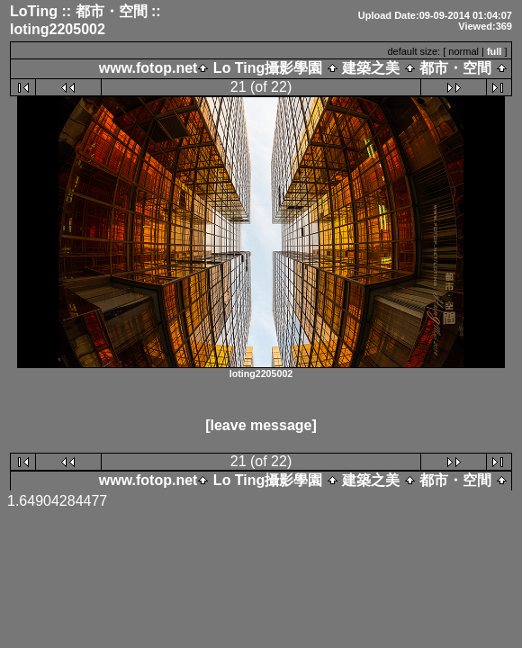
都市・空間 (456, 68)
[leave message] (261, 426)
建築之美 (371, 68)
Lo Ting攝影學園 (267, 68)
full (494, 51)
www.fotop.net (148, 68)
